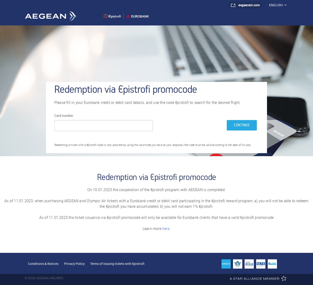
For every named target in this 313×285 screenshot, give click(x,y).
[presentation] (191, 126)
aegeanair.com (249, 5)
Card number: (64, 115)
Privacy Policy (74, 263)
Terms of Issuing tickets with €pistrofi (117, 263)
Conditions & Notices (43, 263)
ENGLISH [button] (278, 5)
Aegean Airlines (50, 16)
